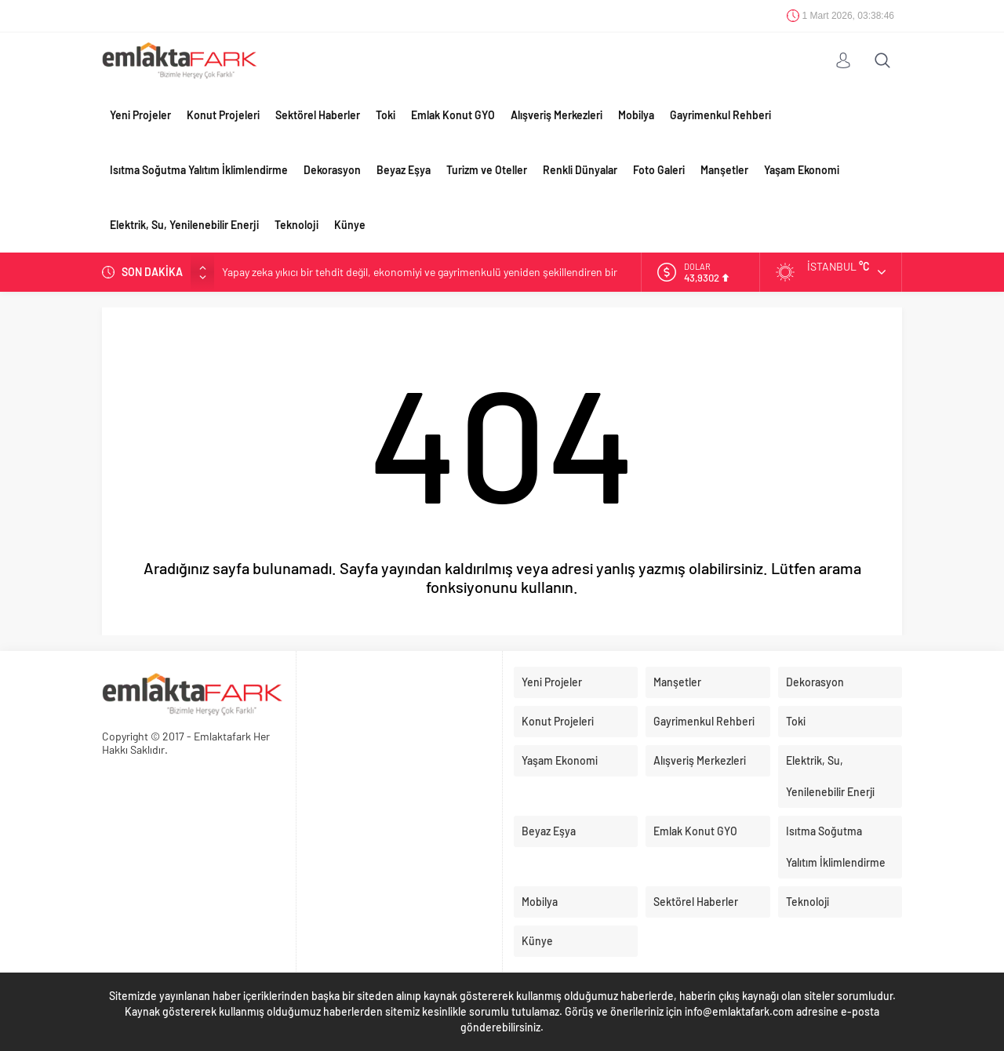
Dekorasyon (332, 169)
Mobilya (636, 115)
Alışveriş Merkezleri (556, 115)
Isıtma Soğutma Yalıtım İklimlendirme (199, 169)
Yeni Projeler (140, 115)
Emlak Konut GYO (453, 115)
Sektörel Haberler (317, 115)
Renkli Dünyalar (580, 169)
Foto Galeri (659, 169)
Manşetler (724, 169)
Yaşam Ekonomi (801, 169)
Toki (385, 115)
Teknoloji (296, 224)
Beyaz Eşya (403, 169)
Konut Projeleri (223, 115)
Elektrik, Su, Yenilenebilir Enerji (184, 224)
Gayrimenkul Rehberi (720, 115)
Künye (350, 224)
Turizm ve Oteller (486, 169)
